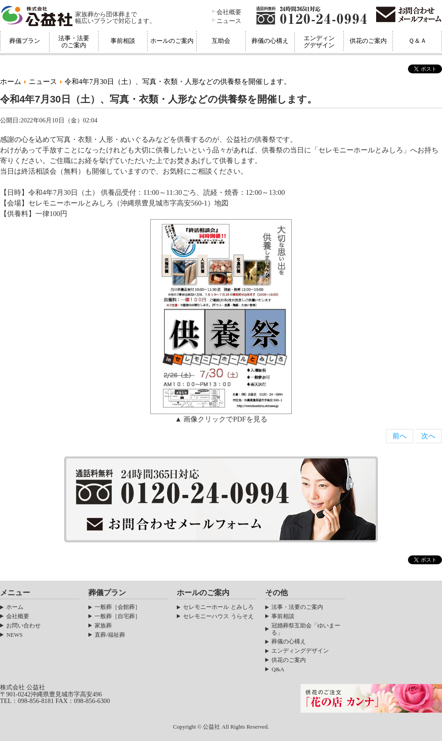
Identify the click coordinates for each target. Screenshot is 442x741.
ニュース (229, 20)
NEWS (14, 634)
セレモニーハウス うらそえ (218, 616)
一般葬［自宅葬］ (118, 616)
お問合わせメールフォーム (409, 15)
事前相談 (122, 40)
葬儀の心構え (270, 40)
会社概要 (229, 11)
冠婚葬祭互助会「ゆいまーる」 (305, 629)
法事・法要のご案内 (73, 41)
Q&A (277, 669)
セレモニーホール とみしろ (218, 607)
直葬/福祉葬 (110, 634)
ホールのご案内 (172, 40)
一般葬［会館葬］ (118, 607)
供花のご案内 (368, 40)
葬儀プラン (24, 40)
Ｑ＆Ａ (417, 40)
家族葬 (103, 625)
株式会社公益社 (37, 15)
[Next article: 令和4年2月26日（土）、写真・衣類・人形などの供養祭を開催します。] (428, 436)
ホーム (10, 81)
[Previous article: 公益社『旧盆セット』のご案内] (399, 436)
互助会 (221, 40)
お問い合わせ (23, 625)
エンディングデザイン (319, 41)
